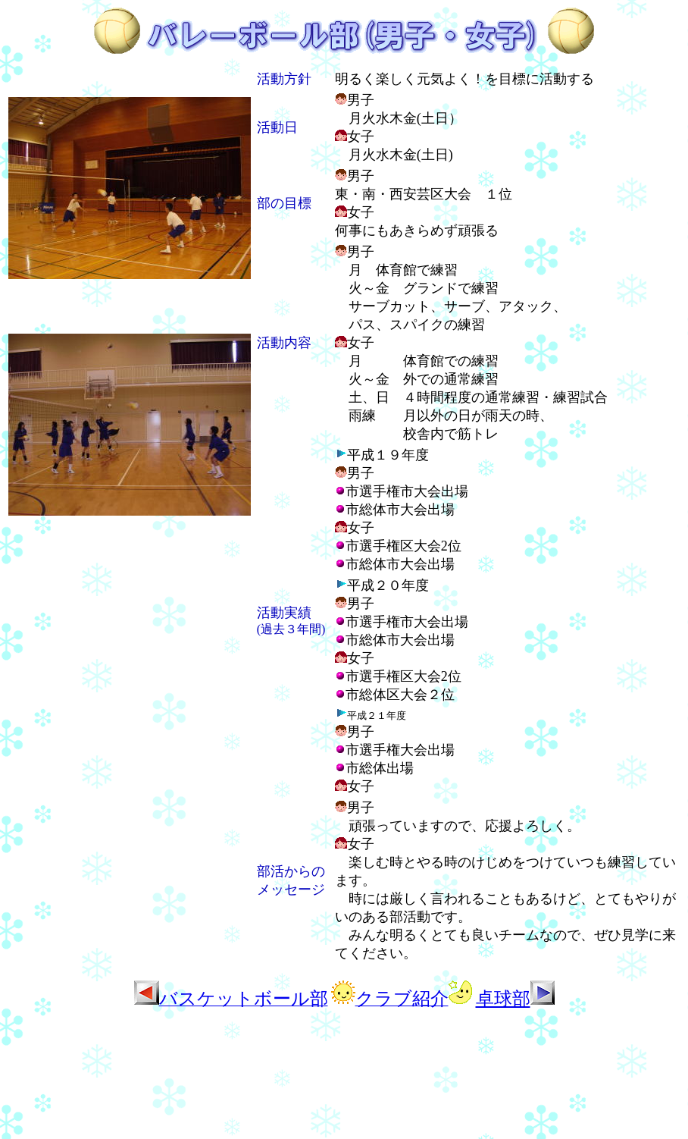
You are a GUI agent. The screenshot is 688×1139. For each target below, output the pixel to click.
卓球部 (515, 999)
